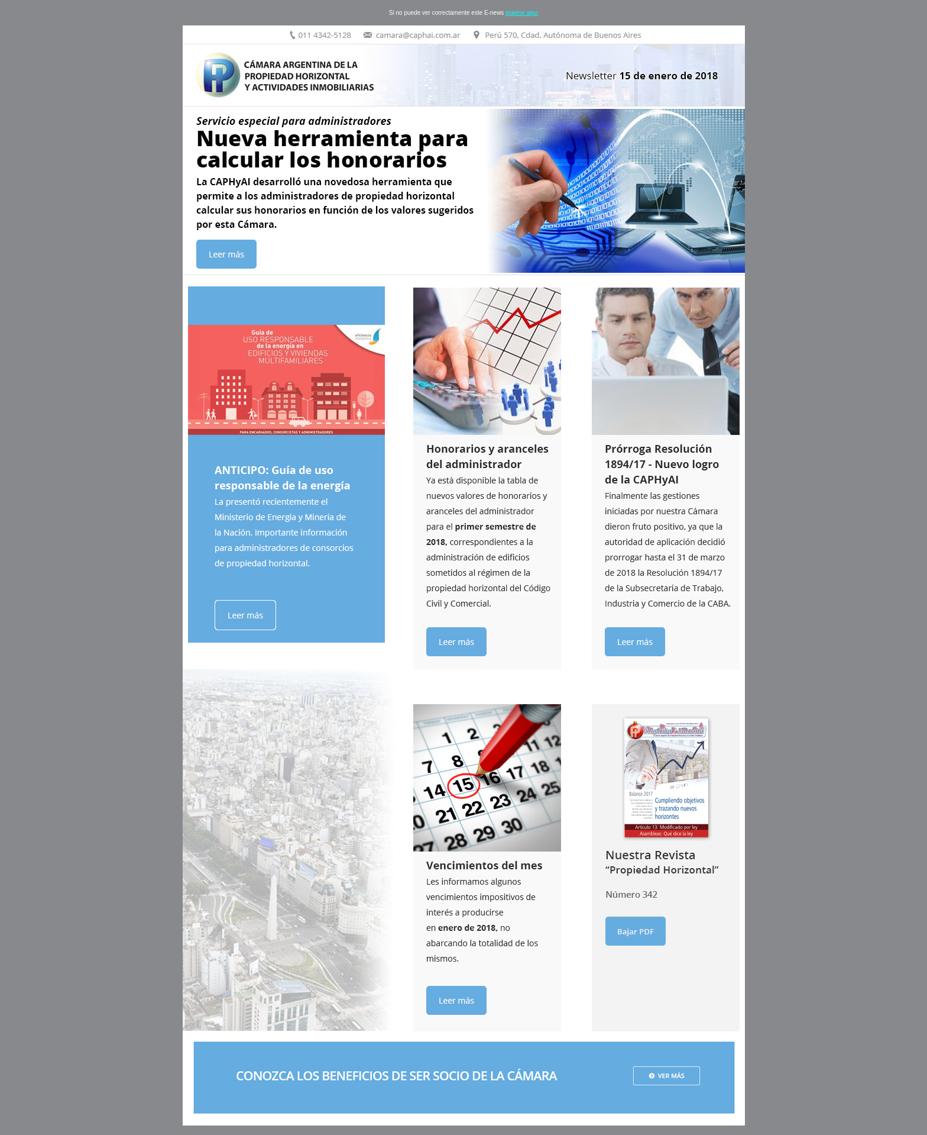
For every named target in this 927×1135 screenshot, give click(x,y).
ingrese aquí (521, 12)
